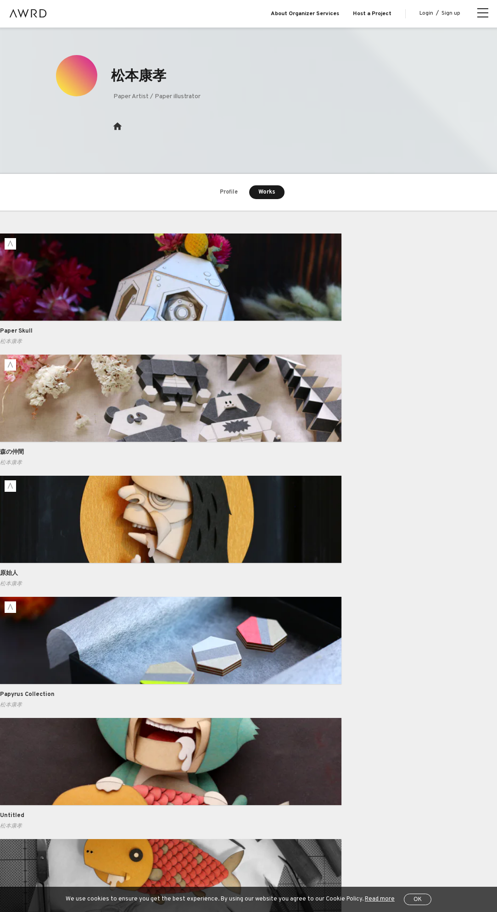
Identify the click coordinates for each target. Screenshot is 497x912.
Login (426, 13)
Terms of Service (142, 852)
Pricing (119, 778)
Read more (380, 899)
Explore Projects (59, 778)
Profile (228, 192)
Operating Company (354, 852)
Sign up (450, 13)
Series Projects (58, 815)
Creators (49, 796)
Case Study (125, 759)
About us (49, 741)
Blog (43, 759)
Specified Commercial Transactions (269, 852)
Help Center (93, 852)
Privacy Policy (194, 852)
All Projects (51, 852)
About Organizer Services (305, 13)
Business (122, 741)
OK (417, 899)
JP (47, 875)
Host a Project (372, 13)
